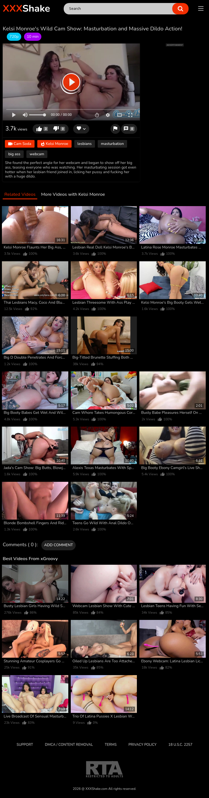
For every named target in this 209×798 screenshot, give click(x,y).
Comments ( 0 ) (19, 545)
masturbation (112, 143)
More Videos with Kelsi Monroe (73, 194)
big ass (14, 154)
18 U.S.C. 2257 (180, 744)
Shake (26, 8)
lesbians (85, 143)
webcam (37, 154)
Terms (110, 744)
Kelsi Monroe (54, 144)
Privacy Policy (142, 744)
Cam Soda (19, 144)
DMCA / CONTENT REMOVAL (69, 744)
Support (25, 744)
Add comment (58, 545)
